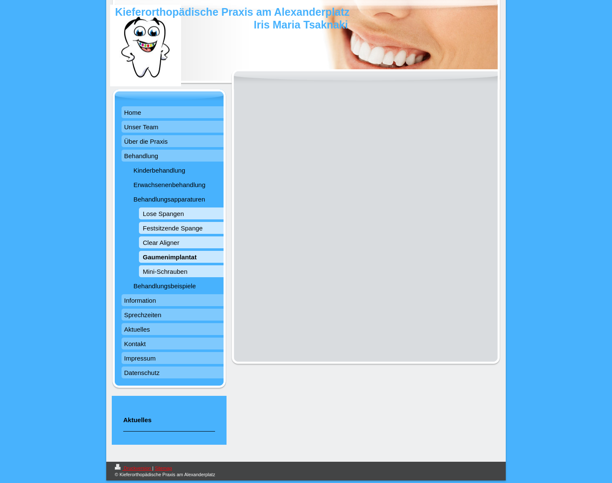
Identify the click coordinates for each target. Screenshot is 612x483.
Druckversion (133, 468)
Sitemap (163, 468)
